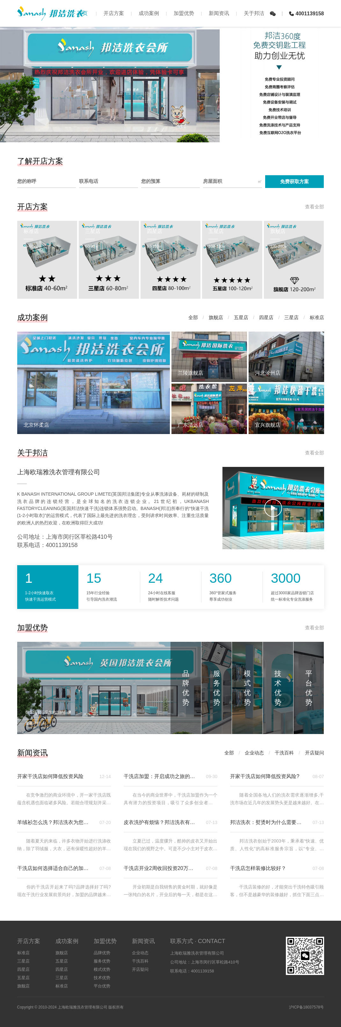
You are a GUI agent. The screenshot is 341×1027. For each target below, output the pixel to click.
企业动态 (254, 752)
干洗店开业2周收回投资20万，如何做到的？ (161, 868)
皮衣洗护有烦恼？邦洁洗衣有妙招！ (161, 822)
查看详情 (35, 723)
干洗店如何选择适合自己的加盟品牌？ (54, 868)
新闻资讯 (219, 13)
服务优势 (102, 961)
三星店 (291, 317)
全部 (193, 317)
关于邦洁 (254, 13)
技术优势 (102, 977)
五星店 (241, 317)
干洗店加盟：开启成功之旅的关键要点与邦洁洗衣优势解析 (161, 776)
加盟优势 (184, 13)
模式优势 (102, 969)
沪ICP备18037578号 (306, 1007)
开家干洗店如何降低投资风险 (50, 776)
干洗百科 (284, 752)
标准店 (317, 317)
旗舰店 (216, 317)
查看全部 (314, 206)
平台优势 (102, 986)
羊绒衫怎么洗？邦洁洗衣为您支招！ (54, 822)
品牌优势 (102, 952)
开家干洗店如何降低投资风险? (264, 776)
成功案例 (149, 13)
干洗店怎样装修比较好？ (258, 868)
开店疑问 (314, 752)
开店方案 (114, 13)
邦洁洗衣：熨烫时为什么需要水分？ (267, 822)
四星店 (266, 317)
